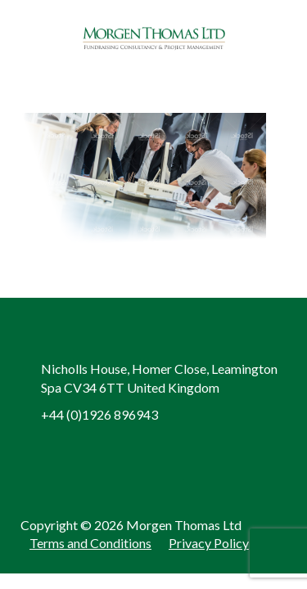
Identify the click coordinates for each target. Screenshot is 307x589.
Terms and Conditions (90, 543)
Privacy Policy (209, 543)
